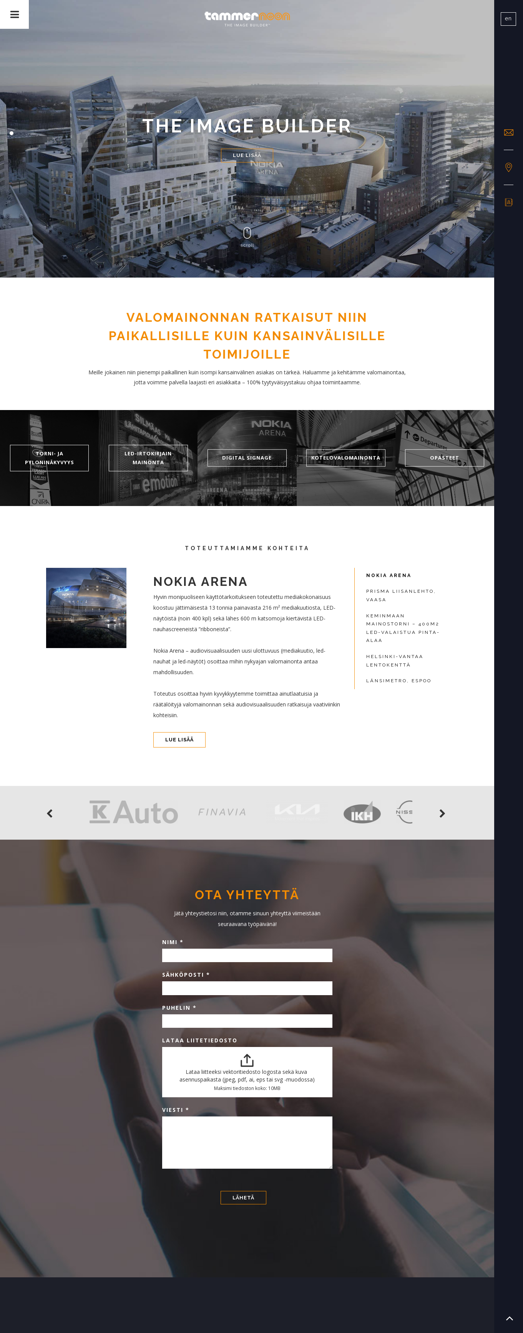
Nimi (173, 942)
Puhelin (179, 1007)
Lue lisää (247, 155)
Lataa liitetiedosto (199, 1040)
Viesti (175, 1109)
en (508, 18)
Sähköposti (186, 974)
